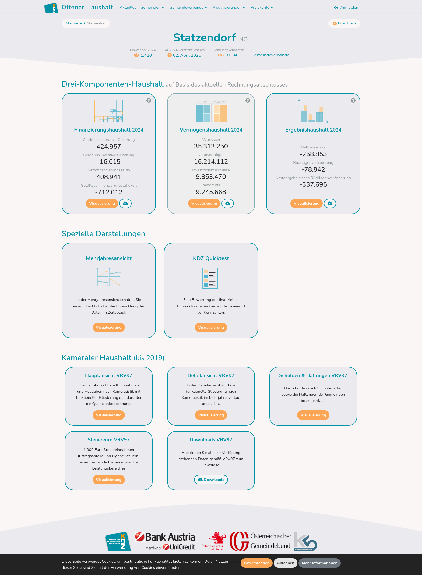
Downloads (211, 479)
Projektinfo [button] (262, 7)
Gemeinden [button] (152, 7)
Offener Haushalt (87, 8)
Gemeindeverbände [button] (189, 7)
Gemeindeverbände (270, 55)
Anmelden (346, 7)
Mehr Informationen (319, 563)
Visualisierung (102, 203)
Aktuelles (128, 7)
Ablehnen (285, 563)
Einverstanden (256, 563)
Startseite (74, 23)
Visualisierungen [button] (229, 7)
